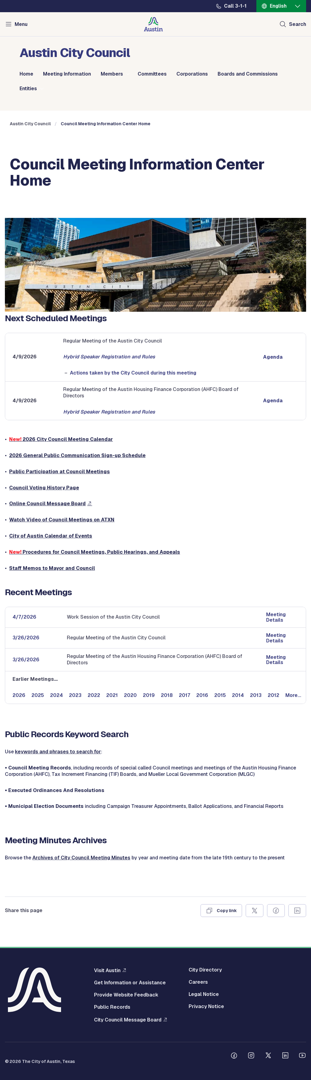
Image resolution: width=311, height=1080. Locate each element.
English (278, 6)
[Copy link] (221, 910)
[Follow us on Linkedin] (285, 1056)
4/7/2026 (24, 617)
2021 (112, 695)
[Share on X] (254, 910)
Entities (28, 88)
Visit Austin (107, 970)
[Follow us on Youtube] (302, 1056)
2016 (202, 695)
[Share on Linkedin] (297, 910)
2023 (75, 695)
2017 (184, 695)
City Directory (205, 970)
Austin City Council (30, 123)
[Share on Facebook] (276, 910)
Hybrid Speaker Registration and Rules (109, 356)
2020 (130, 695)
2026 (19, 695)
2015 (220, 695)
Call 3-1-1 (235, 6)
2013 (256, 695)
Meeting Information (67, 74)
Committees (152, 74)
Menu (21, 24)
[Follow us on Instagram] (251, 1056)
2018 (167, 695)
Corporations (192, 74)
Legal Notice (204, 994)
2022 (94, 695)
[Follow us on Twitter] (268, 1056)
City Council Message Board (127, 1019)
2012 (273, 695)
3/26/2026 (26, 637)
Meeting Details (276, 617)
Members (112, 74)
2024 (56, 695)
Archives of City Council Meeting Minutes (81, 857)
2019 (149, 695)
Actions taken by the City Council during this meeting (133, 373)
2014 (238, 695)
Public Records (112, 1007)
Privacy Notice (206, 1006)
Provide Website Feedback (126, 995)
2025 (37, 695)
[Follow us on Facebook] (234, 1056)
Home (26, 74)
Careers (198, 982)
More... (293, 695)
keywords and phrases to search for (58, 751)
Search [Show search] (297, 24)
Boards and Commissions (248, 74)
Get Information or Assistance (130, 982)
